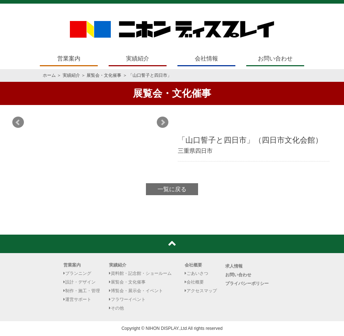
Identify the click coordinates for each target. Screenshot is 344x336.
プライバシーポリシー (247, 283)
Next (162, 122)
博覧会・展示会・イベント (136, 290)
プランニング (77, 273)
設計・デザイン (79, 282)
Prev (18, 122)
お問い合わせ (275, 58)
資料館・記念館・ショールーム (140, 273)
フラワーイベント (127, 299)
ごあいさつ (196, 273)
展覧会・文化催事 (104, 75)
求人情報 (234, 266)
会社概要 (193, 265)
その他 (116, 308)
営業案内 (68, 58)
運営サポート (77, 299)
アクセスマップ (201, 290)
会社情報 (206, 58)
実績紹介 (137, 58)
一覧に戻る (172, 189)
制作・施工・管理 (81, 290)
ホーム (49, 75)
